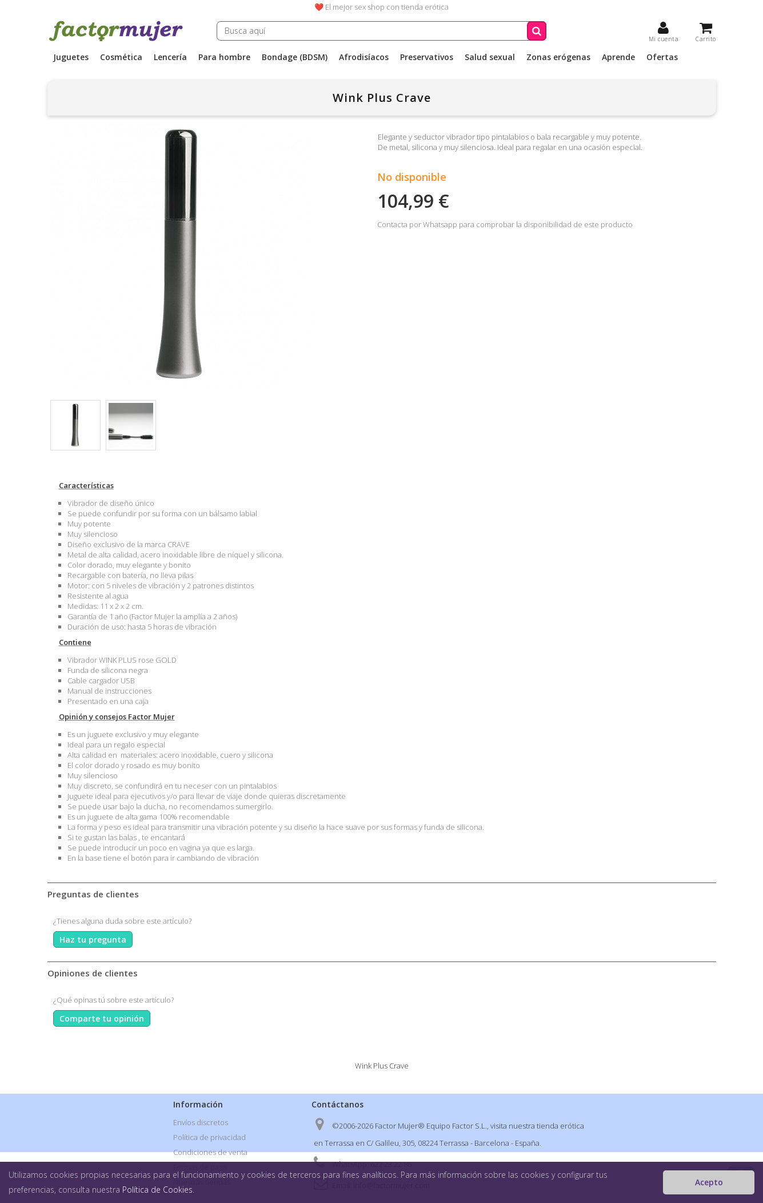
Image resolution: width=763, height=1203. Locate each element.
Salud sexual (490, 57)
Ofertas (662, 57)
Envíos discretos (200, 1122)
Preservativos (426, 57)
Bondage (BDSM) (294, 57)
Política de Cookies (157, 1189)
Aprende (618, 57)
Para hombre (224, 57)
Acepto (709, 1182)
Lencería (170, 57)
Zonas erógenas (558, 57)
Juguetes (71, 57)
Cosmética (121, 57)
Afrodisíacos (364, 57)
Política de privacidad (209, 1137)
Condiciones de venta (210, 1152)
